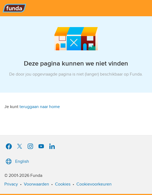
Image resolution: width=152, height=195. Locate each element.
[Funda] (76, 8)
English (16, 161)
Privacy (11, 184)
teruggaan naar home (40, 106)
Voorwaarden (36, 184)
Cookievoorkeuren (94, 184)
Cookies (62, 184)
